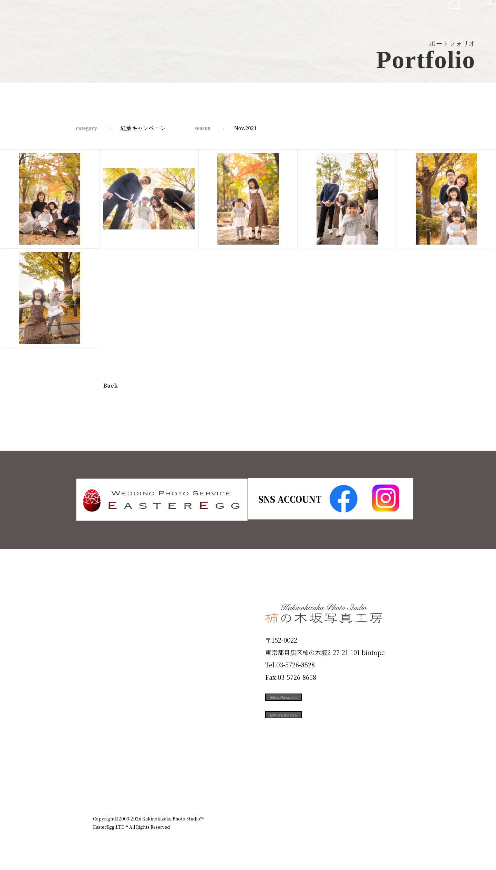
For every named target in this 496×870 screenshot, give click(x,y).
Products (112, 660)
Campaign (115, 709)
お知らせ (342, 788)
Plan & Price (121, 611)
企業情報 (310, 788)
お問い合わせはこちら (317, 733)
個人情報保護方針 (383, 788)
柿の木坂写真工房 (62, 13)
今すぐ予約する (248, 383)
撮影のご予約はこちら (317, 702)
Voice (105, 734)
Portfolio (112, 685)
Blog (103, 759)
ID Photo (113, 636)
